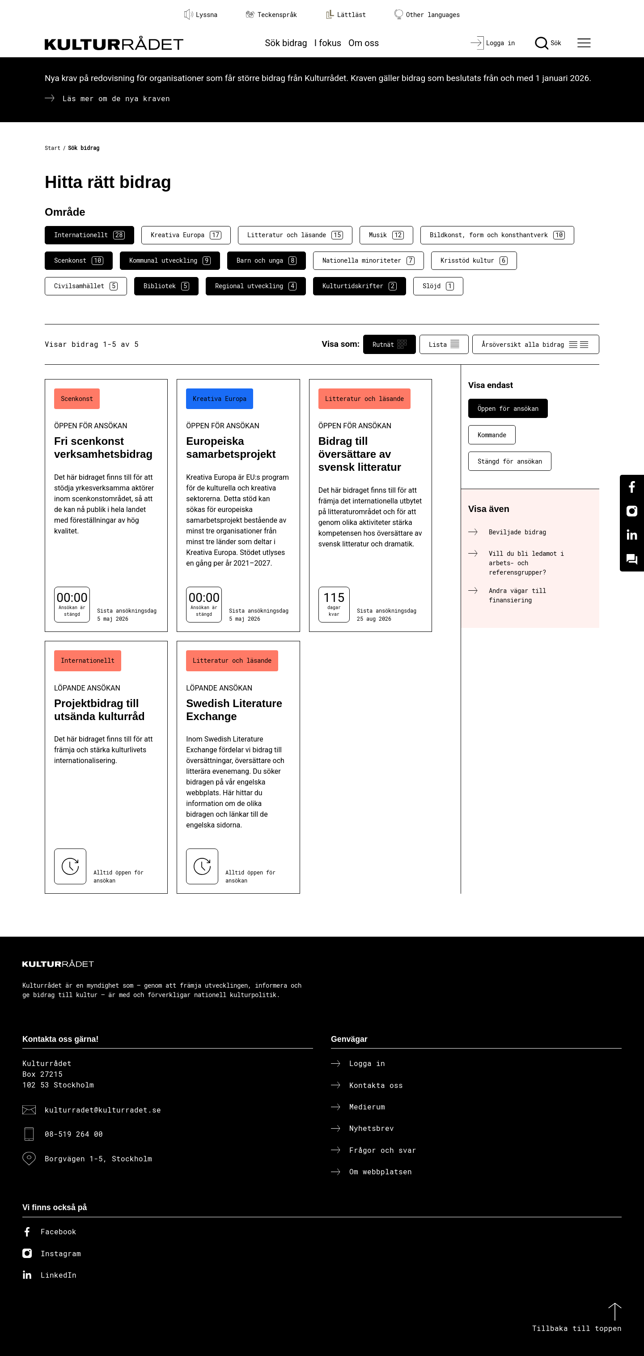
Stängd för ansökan (510, 461)
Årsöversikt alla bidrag (536, 344)
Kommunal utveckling (170, 260)
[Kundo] (632, 559)
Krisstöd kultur (474, 260)
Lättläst (346, 14)
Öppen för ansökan (508, 408)
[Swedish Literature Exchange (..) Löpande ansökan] (238, 767)
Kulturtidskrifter (359, 285)
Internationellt (89, 234)
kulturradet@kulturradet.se (103, 1109)
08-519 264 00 (74, 1134)
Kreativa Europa (186, 234)
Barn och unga (267, 260)
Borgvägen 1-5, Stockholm (98, 1158)
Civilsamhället (86, 285)
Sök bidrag (286, 43)
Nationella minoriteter (368, 260)
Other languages (427, 14)
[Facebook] (632, 487)
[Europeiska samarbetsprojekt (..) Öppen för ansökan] (238, 505)
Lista (444, 344)
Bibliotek (166, 285)
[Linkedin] (632, 535)
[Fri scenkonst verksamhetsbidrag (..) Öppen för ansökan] (106, 505)
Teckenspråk (271, 14)
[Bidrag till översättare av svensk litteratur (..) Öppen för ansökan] (370, 505)
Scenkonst (78, 260)
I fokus (327, 43)
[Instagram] (632, 511)
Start (52, 147)
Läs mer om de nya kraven (116, 98)
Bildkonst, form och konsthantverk (497, 234)
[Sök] (548, 43)
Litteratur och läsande (295, 234)
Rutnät (390, 344)
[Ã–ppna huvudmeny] (585, 43)
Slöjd (438, 285)
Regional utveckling (256, 285)
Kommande (492, 435)
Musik (386, 234)
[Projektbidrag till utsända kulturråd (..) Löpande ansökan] (106, 767)
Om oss (363, 43)
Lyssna (200, 14)
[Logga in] (492, 43)
